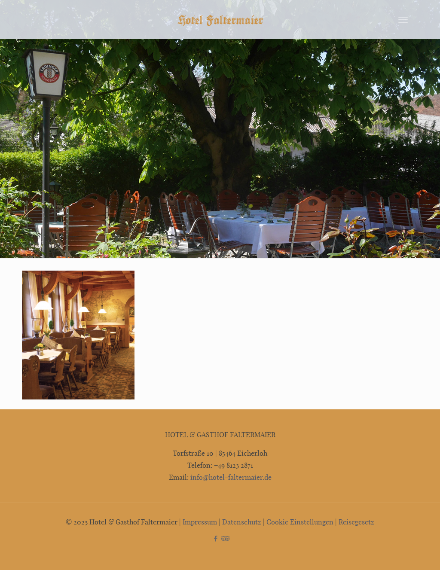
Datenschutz (241, 521)
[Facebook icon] (215, 538)
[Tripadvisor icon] (224, 538)
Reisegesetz (356, 521)
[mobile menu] (403, 19)
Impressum (200, 521)
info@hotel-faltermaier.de (230, 477)
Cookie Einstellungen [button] (299, 521)
